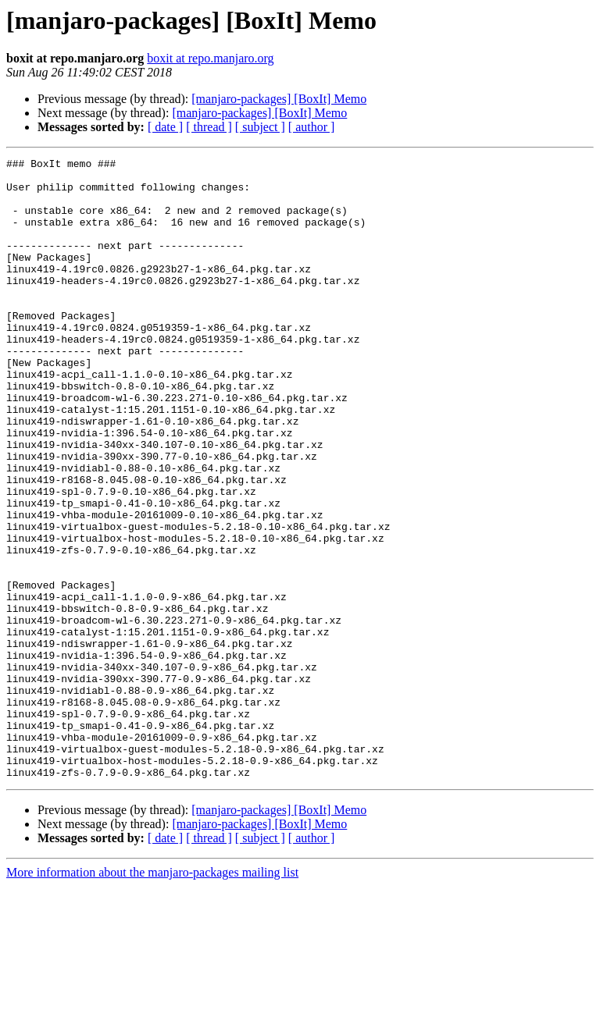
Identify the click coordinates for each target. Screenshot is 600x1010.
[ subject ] (260, 126)
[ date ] (165, 126)
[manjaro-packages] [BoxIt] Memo (278, 98)
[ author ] (311, 126)
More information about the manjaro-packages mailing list (152, 996)
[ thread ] (209, 126)
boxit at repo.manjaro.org (210, 58)
